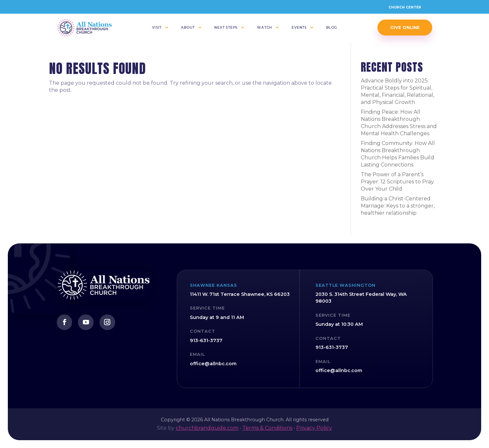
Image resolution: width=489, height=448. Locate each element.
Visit (156, 27)
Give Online (405, 27)
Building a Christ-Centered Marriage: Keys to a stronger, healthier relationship (398, 205)
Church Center (405, 7)
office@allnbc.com (213, 364)
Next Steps (225, 27)
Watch (264, 27)
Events (299, 27)
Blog (331, 27)
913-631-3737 (206, 340)
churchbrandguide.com (207, 428)
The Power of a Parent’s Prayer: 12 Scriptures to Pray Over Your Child (397, 181)
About (188, 27)
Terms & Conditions (267, 428)
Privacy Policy (314, 428)
